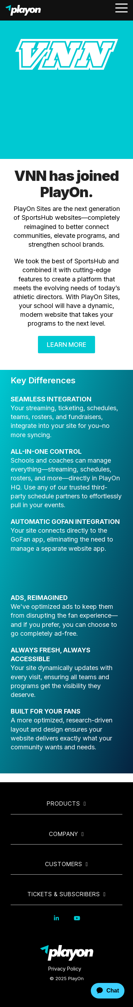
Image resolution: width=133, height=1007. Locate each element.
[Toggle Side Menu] (121, 7)
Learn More (66, 344)
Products (63, 803)
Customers (63, 864)
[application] (101, 990)
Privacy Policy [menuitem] (64, 969)
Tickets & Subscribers (63, 894)
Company (63, 833)
